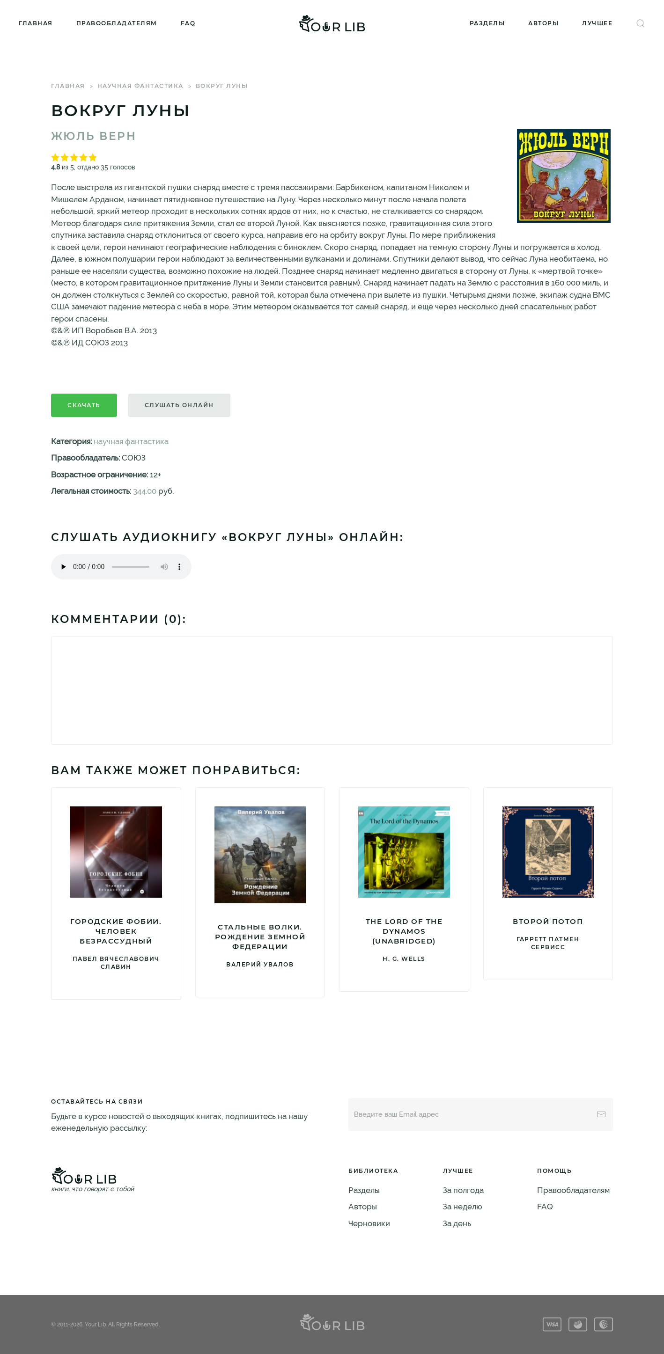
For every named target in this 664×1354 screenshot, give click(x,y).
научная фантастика (140, 85)
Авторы (543, 23)
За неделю (462, 1206)
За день (457, 1223)
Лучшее (597, 23)
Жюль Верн (94, 136)
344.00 (144, 491)
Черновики (369, 1223)
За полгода (463, 1190)
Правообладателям (116, 23)
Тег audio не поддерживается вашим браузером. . (121, 566)
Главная (36, 23)
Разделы (487, 23)
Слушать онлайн (179, 405)
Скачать (84, 405)
